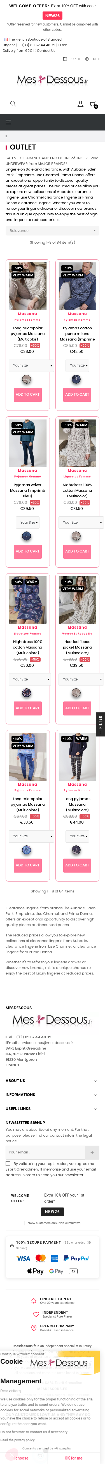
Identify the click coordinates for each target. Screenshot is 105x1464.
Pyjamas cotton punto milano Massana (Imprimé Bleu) (77, 337)
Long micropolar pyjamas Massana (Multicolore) (28, 804)
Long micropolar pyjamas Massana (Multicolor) (28, 334)
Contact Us (45, 50)
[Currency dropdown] (71, 59)
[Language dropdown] (92, 59)
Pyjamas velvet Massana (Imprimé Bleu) (27, 490)
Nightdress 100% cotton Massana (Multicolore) (27, 647)
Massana (27, 314)
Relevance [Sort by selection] (54, 231)
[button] (11, 1454)
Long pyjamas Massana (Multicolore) (77, 804)
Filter (100, 725)
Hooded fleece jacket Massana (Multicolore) (77, 647)
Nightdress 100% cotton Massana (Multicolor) (77, 490)
